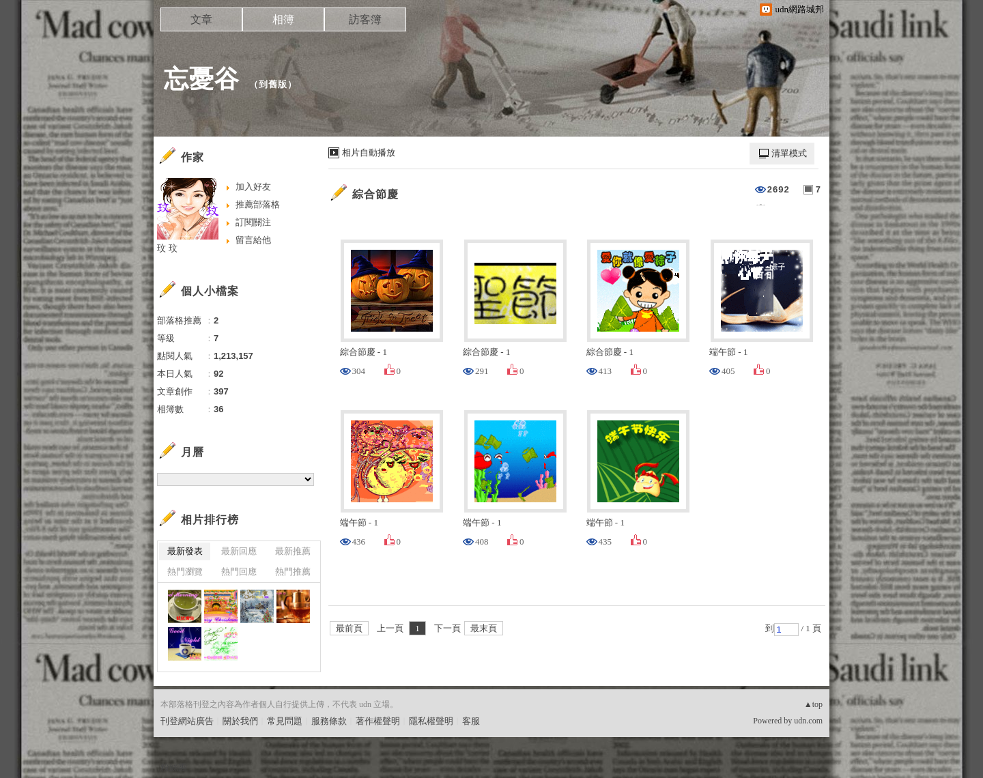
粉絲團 (173, 767)
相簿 (283, 19)
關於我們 (240, 721)
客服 (471, 721)
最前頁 (349, 628)
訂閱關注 (253, 222)
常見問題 (284, 721)
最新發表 (185, 551)
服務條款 (329, 721)
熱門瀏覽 (185, 571)
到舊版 (273, 84)
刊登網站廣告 (187, 721)
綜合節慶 (375, 194)
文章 (201, 19)
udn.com (808, 720)
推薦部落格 (258, 204)
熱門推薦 (293, 571)
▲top (813, 704)
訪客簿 (365, 19)
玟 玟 (167, 248)
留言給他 (253, 240)
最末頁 (483, 628)
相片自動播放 (368, 152)
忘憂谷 (202, 79)
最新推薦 (293, 551)
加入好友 (253, 187)
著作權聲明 (378, 721)
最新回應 (239, 551)
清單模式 (789, 153)
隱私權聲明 (431, 721)
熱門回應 (239, 571)
